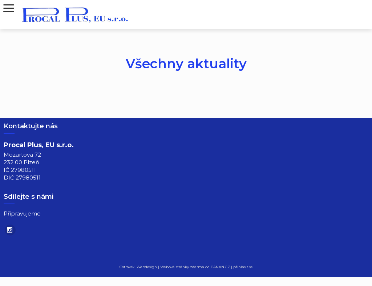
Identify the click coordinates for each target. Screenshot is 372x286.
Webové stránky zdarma (182, 267)
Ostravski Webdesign (139, 267)
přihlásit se (243, 267)
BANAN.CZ (220, 267)
